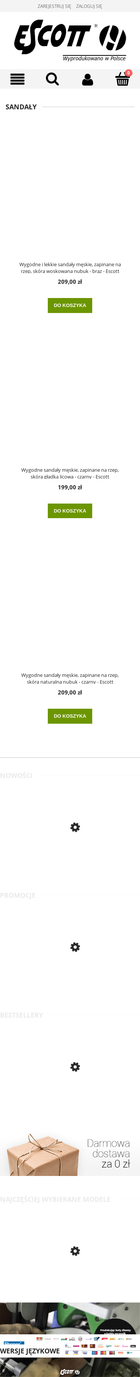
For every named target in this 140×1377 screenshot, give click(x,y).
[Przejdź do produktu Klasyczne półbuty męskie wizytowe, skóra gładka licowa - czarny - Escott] (70, 1099)
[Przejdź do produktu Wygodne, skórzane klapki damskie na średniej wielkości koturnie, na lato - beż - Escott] (70, 977)
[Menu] (17, 79)
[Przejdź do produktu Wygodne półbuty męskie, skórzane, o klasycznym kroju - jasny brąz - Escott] (70, 860)
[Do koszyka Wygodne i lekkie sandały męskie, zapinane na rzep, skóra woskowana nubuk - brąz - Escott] (70, 305)
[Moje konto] (87, 79)
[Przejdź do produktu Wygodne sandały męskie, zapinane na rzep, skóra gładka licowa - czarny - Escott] (70, 402)
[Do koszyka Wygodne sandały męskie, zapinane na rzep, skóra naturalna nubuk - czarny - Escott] (70, 716)
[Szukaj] (52, 78)
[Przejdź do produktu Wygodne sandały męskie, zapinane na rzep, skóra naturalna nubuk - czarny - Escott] (70, 607)
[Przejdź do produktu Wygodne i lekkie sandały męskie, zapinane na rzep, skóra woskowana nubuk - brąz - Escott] (70, 197)
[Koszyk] (122, 78)
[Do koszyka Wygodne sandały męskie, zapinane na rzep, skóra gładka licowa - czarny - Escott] (70, 511)
